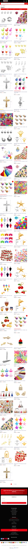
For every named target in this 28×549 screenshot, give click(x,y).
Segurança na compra (14, 523)
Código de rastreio (14, 514)
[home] (5, 1)
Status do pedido (14, 510)
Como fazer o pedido (14, 509)
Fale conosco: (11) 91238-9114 (14, 518)
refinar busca (7, 9)
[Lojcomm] (16, 547)
